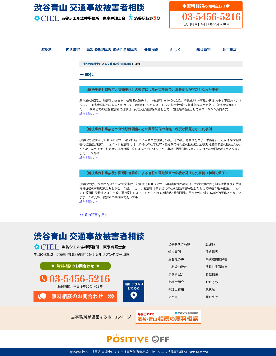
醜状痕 (210, 289)
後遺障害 (73, 50)
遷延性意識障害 (124, 50)
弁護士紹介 (177, 36)
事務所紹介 (151, 36)
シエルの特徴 (99, 36)
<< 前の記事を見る (93, 215)
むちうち (177, 50)
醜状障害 (203, 50)
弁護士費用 (203, 36)
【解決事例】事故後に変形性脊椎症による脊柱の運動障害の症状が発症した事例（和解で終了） (157, 173)
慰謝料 (46, 50)
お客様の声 (176, 259)
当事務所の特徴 (179, 244)
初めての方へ (46, 36)
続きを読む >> (88, 113)
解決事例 (73, 36)
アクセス (229, 36)
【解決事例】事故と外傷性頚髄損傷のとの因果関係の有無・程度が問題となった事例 (148, 129)
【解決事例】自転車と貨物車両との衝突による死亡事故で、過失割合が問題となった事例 (151, 89)
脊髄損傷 (151, 50)
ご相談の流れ (125, 36)
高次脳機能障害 (98, 50)
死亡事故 (229, 50)
